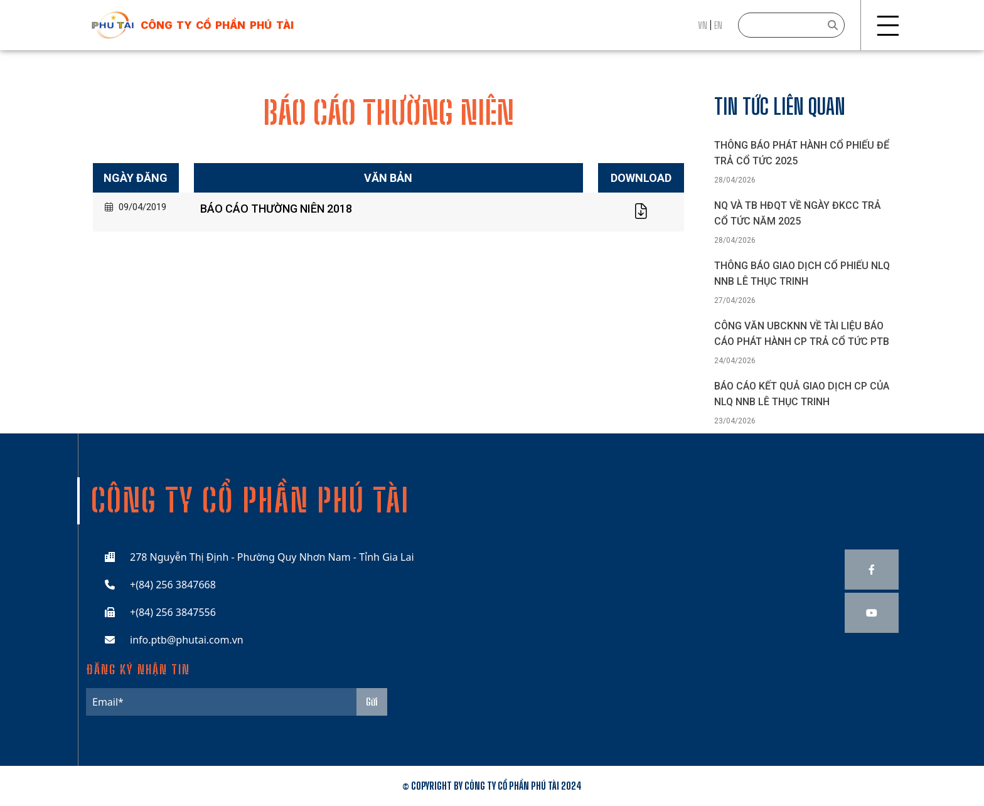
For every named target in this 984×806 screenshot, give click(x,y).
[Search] (791, 25)
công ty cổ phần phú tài (217, 25)
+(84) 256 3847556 (173, 612)
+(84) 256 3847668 (173, 584)
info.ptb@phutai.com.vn (186, 640)
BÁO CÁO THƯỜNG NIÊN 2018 (276, 208)
